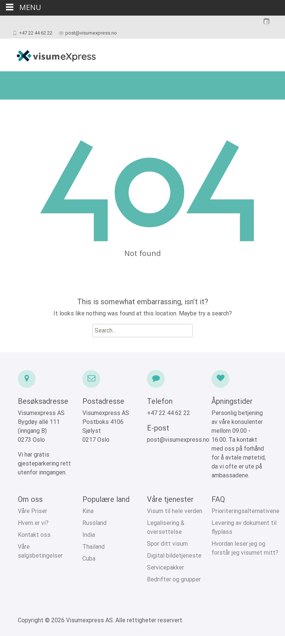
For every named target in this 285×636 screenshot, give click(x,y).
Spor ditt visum (167, 543)
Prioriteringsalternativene (245, 511)
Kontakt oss (34, 534)
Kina (88, 511)
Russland (94, 522)
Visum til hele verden (174, 511)
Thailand (93, 546)
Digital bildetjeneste (174, 555)
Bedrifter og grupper (174, 579)
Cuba (88, 558)
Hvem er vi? (33, 522)
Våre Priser (32, 511)
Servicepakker (165, 567)
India (88, 534)
